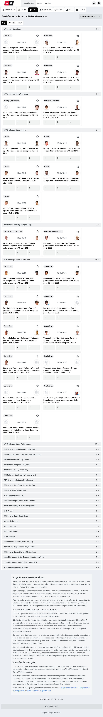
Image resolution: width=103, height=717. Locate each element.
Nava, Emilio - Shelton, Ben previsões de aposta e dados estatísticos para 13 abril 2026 (20, 115)
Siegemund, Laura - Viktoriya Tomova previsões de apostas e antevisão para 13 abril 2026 (61, 245)
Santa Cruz (8, 266)
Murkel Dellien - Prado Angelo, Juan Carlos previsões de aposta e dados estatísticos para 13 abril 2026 (18, 280)
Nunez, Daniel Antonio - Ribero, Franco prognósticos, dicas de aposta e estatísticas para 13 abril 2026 (20, 400)
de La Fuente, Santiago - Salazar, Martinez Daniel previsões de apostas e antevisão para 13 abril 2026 (61, 400)
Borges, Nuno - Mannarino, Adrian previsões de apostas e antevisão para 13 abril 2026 (61, 50)
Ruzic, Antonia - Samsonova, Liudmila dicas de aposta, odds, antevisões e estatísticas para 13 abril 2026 (19, 245)
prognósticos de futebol (70, 688)
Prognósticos (28, 3)
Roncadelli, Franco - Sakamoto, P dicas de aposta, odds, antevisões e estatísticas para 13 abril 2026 (21, 340)
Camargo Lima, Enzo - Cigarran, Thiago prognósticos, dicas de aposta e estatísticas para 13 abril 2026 (60, 370)
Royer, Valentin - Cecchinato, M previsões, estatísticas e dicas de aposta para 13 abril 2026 (21, 180)
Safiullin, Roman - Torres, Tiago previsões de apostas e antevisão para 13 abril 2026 (61, 179)
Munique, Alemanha (11, 101)
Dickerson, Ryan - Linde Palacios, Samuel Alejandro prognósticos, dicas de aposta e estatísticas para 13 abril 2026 (21, 370)
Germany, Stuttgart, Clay (13, 231)
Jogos (39, 3)
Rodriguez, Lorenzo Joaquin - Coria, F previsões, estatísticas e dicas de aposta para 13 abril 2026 (20, 310)
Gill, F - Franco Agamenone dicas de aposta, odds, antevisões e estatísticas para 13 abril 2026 (20, 210)
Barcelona (8, 36)
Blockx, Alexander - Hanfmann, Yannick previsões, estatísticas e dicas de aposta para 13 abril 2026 (60, 115)
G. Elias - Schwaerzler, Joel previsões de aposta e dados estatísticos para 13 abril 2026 (20, 151)
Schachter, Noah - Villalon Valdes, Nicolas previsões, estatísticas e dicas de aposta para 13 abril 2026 (21, 430)
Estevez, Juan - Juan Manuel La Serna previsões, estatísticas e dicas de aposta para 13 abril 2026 (60, 310)
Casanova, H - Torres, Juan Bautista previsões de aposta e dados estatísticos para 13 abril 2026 (61, 280)
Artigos (48, 3)
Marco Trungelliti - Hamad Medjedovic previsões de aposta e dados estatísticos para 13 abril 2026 (20, 50)
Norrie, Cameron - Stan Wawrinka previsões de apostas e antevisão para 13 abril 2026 (21, 80)
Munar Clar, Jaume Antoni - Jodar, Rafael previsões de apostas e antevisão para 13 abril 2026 (61, 80)
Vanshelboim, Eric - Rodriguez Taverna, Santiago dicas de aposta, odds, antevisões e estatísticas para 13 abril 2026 (60, 340)
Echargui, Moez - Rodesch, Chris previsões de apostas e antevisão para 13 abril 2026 (61, 150)
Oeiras (6, 137)
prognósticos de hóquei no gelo (39, 691)
